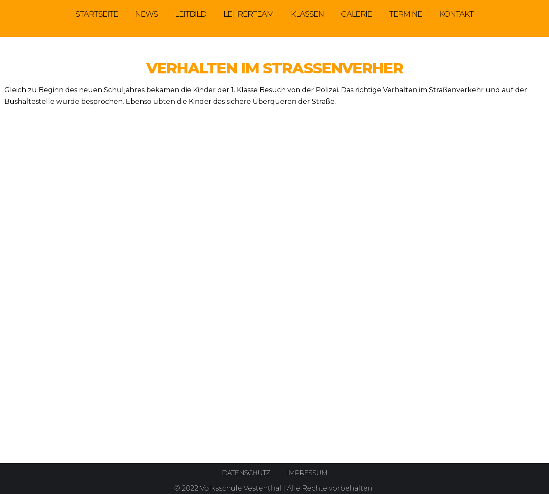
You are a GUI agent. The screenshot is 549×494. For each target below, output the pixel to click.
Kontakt (456, 14)
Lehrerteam (248, 14)
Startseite (96, 14)
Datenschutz (245, 473)
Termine (405, 14)
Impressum (307, 473)
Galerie (356, 14)
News (146, 14)
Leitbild (190, 14)
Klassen (307, 14)
